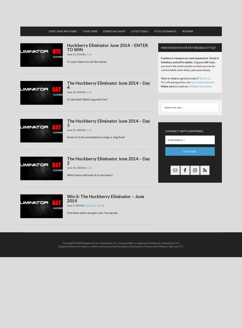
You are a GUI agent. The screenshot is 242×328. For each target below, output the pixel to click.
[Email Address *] (190, 140)
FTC (181, 246)
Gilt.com (173, 246)
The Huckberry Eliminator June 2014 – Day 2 (108, 161)
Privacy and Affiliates (156, 246)
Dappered (121, 13)
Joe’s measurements (203, 82)
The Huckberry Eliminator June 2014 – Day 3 (108, 123)
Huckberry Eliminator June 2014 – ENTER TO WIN (107, 47)
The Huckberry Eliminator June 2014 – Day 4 (108, 85)
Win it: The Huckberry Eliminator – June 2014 (105, 198)
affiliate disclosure (200, 86)
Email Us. (205, 78)
